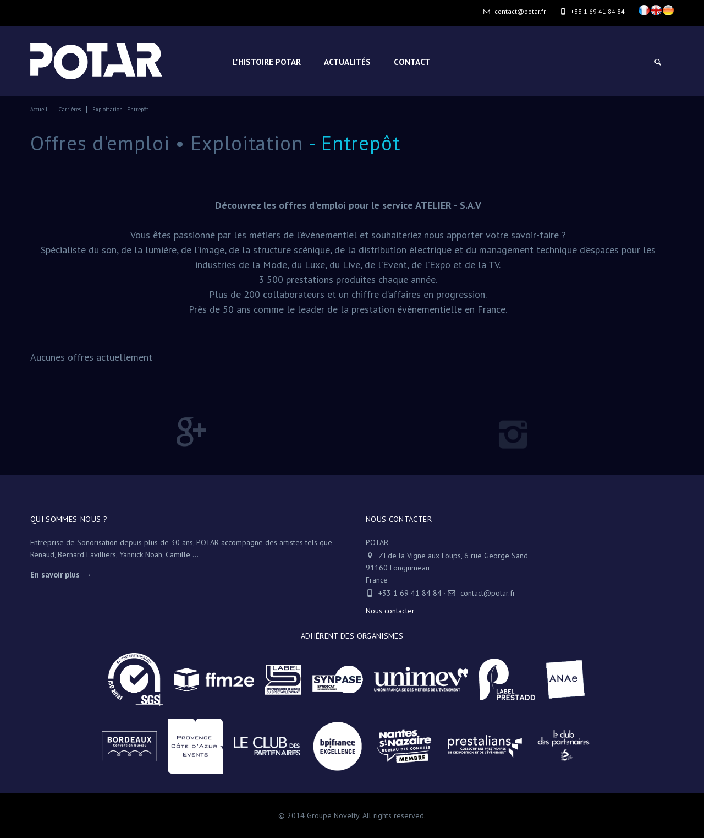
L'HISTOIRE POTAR (267, 62)
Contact (412, 62)
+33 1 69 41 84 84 (410, 593)
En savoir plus (55, 574)
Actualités (347, 62)
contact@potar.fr (514, 11)
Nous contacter (390, 611)
